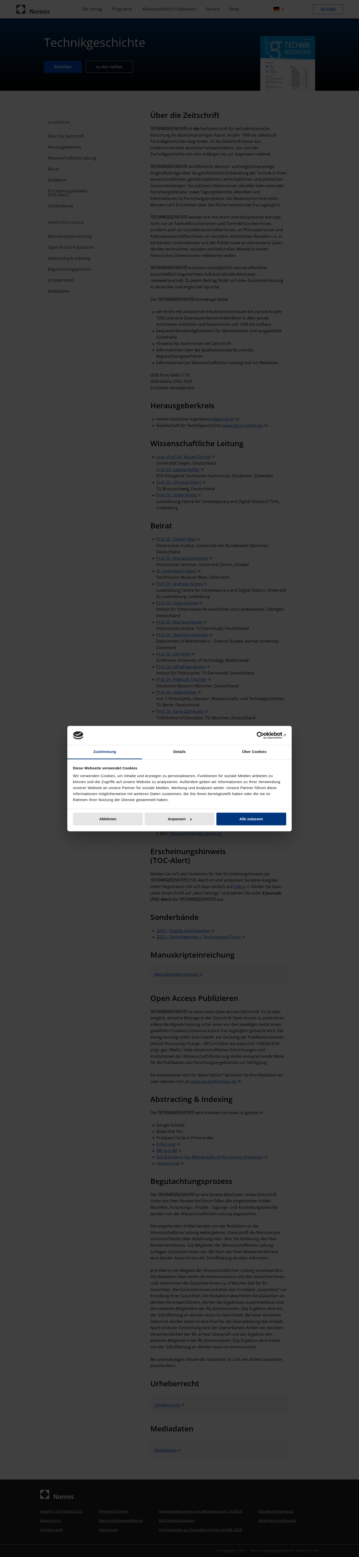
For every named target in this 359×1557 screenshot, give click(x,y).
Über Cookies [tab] (254, 752)
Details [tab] (179, 752)
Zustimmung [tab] (104, 752)
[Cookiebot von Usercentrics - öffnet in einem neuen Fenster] (264, 735)
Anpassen (180, 819)
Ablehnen (107, 819)
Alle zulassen (251, 819)
